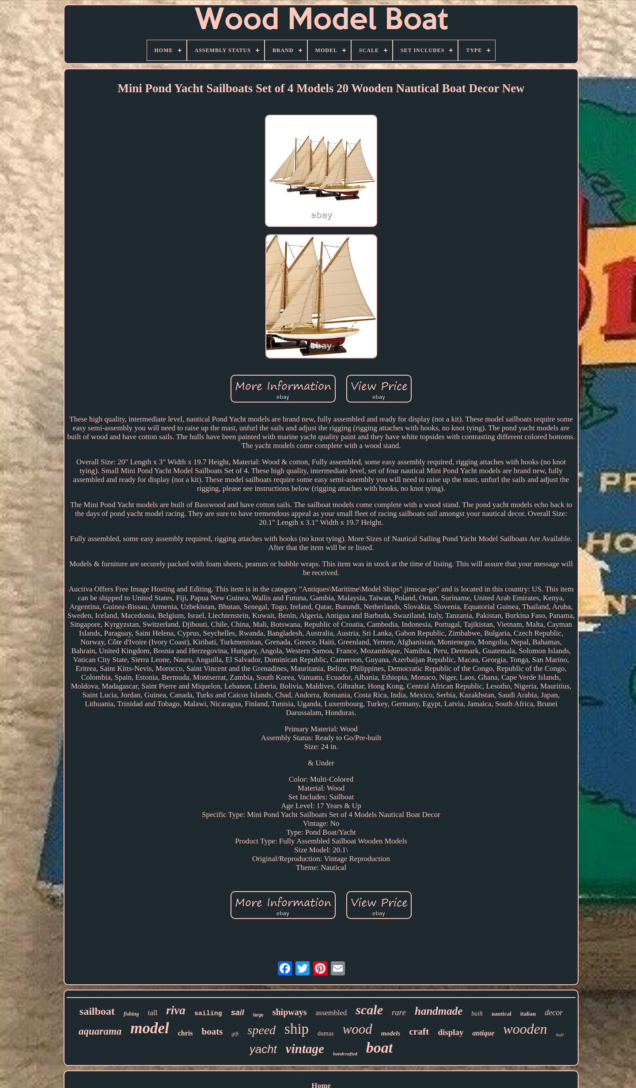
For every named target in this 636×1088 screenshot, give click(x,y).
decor (554, 1012)
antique (483, 1033)
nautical (501, 1013)
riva (176, 1010)
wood (357, 1029)
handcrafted (345, 1053)
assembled (331, 1013)
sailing (208, 1013)
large (258, 1015)
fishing (131, 1014)
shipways (290, 1012)
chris (185, 1033)
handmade (438, 1011)
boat (379, 1047)
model (149, 1028)
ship (296, 1029)
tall (153, 1013)
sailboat (97, 1011)
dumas (326, 1033)
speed (261, 1030)
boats (212, 1031)
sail (237, 1012)
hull (560, 1034)
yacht (263, 1049)
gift (234, 1034)
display (450, 1032)
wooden (525, 1029)
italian (528, 1013)
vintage (305, 1049)
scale (369, 1009)
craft (419, 1031)
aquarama (100, 1031)
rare (399, 1012)
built (477, 1013)
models (390, 1033)
